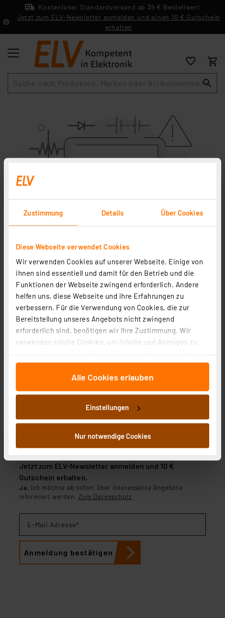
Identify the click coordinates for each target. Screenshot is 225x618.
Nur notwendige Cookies (113, 435)
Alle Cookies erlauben (112, 376)
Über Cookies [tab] (182, 212)
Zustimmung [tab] (43, 212)
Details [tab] (112, 212)
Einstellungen (113, 407)
